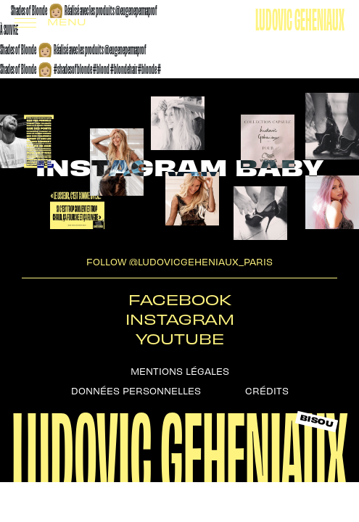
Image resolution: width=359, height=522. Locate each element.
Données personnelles (136, 390)
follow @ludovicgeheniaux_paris (179, 261)
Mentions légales (180, 370)
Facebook (179, 299)
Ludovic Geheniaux (299, 17)
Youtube (180, 338)
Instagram (179, 319)
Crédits (267, 390)
